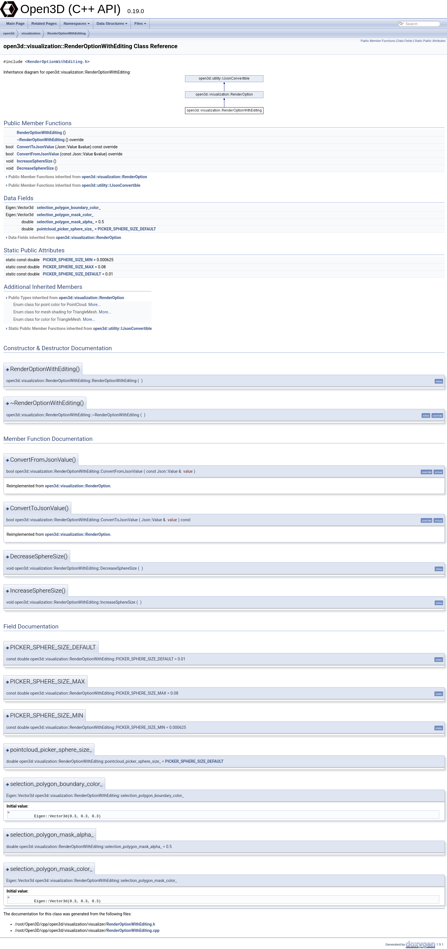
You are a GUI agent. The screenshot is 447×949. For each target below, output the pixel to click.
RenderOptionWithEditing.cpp (132, 930)
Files (140, 23)
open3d (8, 33)
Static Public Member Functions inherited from (78, 328)
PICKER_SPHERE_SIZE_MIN (67, 259)
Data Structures (112, 23)
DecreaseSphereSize (35, 168)
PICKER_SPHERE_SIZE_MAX (68, 267)
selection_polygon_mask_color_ (65, 214)
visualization (30, 33)
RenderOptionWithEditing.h (57, 61)
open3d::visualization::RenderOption (114, 177)
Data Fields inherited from (63, 237)
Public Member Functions (378, 41)
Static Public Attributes (430, 41)
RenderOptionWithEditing (66, 33)
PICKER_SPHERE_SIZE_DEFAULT (127, 229)
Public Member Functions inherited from (76, 177)
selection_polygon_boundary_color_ (69, 207)
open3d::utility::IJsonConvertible (111, 185)
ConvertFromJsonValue (38, 154)
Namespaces (77, 23)
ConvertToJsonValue (35, 147)
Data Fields (405, 41)
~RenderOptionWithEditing (41, 139)
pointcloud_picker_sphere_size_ (65, 229)
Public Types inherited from (64, 297)
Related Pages (44, 23)
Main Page (15, 23)
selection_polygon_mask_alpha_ (65, 222)
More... (94, 304)
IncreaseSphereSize (34, 161)
